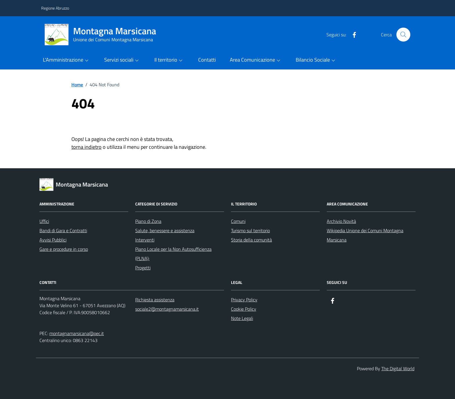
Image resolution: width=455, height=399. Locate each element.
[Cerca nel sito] (403, 35)
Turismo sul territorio (250, 230)
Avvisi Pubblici (52, 239)
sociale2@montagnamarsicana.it (167, 308)
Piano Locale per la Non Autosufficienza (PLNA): (173, 254)
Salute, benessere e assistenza (164, 230)
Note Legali (242, 318)
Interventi (144, 239)
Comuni (238, 221)
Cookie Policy (243, 308)
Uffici (44, 221)
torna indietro (86, 147)
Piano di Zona (148, 221)
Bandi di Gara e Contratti (63, 230)
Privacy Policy (244, 299)
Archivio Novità (341, 221)
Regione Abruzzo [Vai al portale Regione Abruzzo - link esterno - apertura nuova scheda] (55, 8)
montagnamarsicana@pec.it (76, 333)
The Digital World (397, 368)
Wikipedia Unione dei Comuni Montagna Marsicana (365, 235)
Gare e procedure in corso (63, 249)
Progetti (143, 267)
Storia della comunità (251, 239)
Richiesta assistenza (154, 299)
